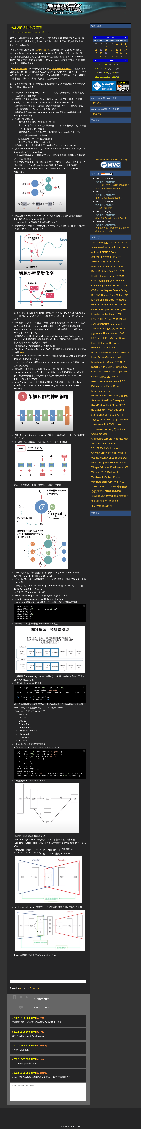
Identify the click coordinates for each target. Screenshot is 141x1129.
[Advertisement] (42, 964)
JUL (98, 72)
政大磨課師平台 (19, 68)
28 (111, 56)
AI (20, 988)
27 (106, 56)
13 (106, 50)
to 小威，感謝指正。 (104, 208)
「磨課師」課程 (41, 50)
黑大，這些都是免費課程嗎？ (108, 198)
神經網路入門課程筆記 (26, 27)
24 (125, 53)
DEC (115, 77)
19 (101, 53)
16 (121, 50)
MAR (115, 64)
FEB (107, 64)
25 (96, 56)
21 (111, 53)
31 (125, 56)
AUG (107, 72)
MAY (107, 68)
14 (111, 50)
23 (121, 53)
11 (96, 50)
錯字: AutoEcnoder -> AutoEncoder (111, 218)
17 (125, 50)
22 (117, 53)
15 (117, 50)
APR (98, 68)
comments (35, 988)
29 (117, 56)
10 (125, 47)
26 (101, 56)
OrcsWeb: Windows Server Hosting (110, 159)
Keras (22, 352)
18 (96, 53)
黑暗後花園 (96, 114)
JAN (98, 64)
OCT (99, 77)
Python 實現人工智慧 (59, 68)
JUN (115, 68)
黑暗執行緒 (96, 103)
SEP (115, 72)
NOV (107, 77)
